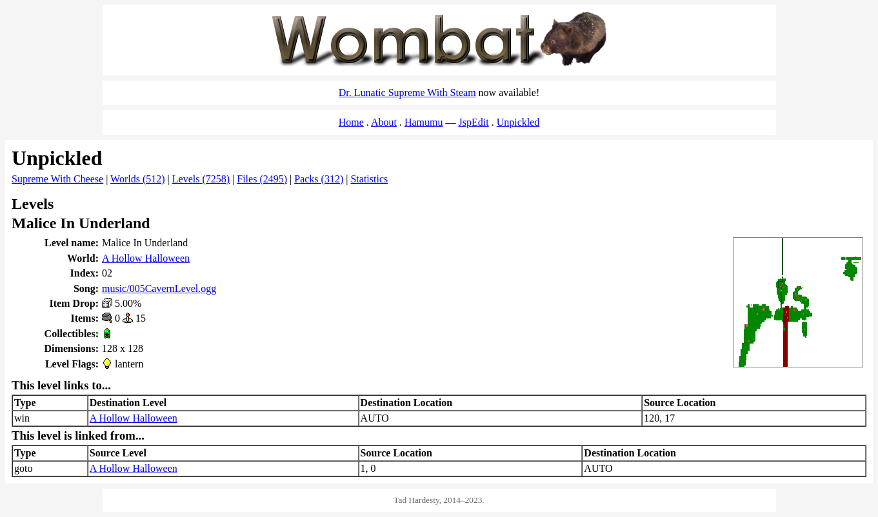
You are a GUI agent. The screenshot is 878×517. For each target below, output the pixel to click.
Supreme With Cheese (57, 178)
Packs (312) (318, 178)
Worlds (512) (137, 178)
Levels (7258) (201, 178)
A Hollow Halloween (146, 258)
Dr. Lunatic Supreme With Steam (407, 92)
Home (351, 122)
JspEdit (474, 122)
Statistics (369, 178)
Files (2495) (262, 178)
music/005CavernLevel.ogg (159, 288)
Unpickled (518, 122)
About (384, 122)
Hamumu (423, 122)
